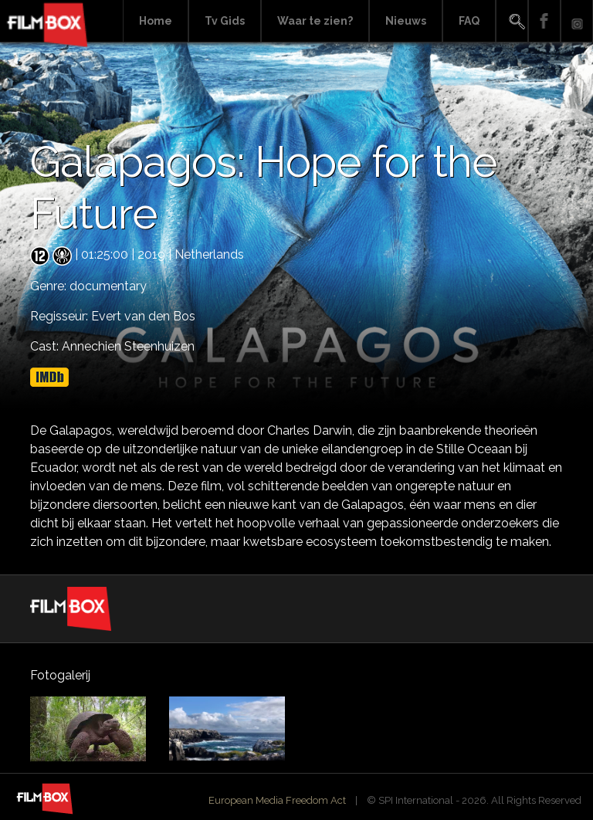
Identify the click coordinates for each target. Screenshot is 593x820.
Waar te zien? (315, 21)
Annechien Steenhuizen (128, 346)
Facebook (544, 21)
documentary (108, 286)
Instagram (577, 21)
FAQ (469, 21)
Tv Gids (225, 21)
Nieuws (405, 21)
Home (155, 21)
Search (512, 21)
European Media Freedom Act (277, 800)
